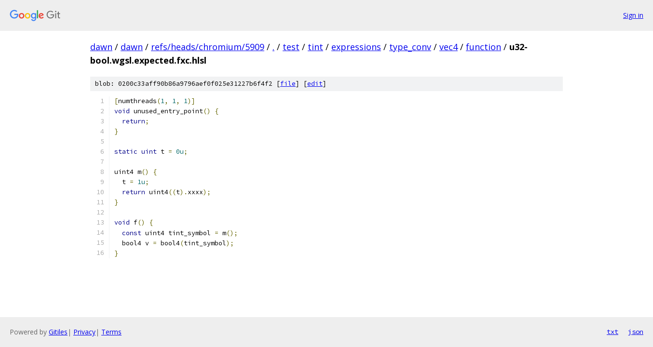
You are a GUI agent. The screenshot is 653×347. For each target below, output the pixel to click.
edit (315, 84)
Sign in (633, 15)
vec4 (448, 47)
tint (315, 47)
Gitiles (58, 331)
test (291, 47)
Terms (111, 331)
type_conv (410, 47)
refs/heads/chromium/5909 (207, 47)
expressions (356, 47)
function (483, 47)
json (635, 331)
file (288, 84)
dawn (101, 47)
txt (612, 331)
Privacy (84, 331)
